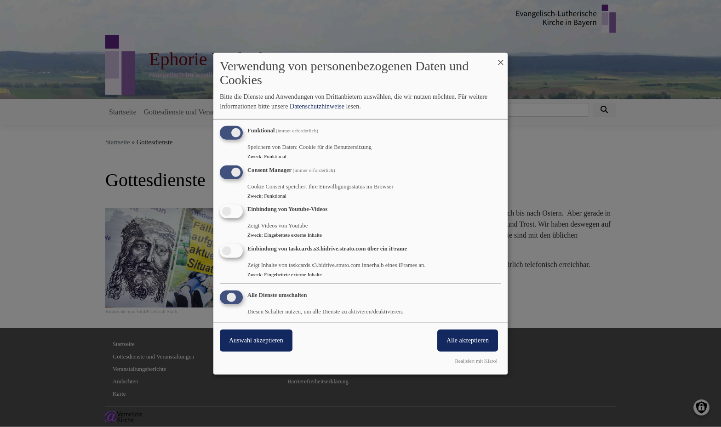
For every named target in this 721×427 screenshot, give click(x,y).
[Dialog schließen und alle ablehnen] (501, 58)
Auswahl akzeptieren (256, 340)
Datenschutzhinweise (317, 106)
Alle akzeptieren (467, 340)
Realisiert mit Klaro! (476, 361)
